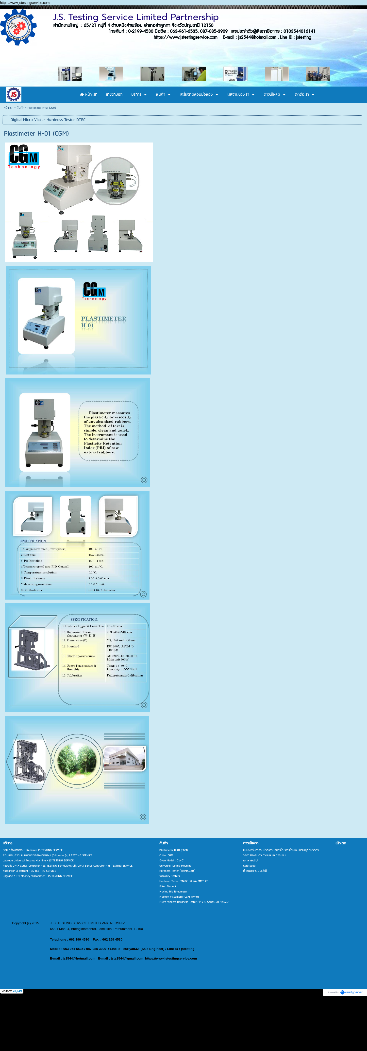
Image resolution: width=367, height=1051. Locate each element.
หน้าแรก (8, 160)
